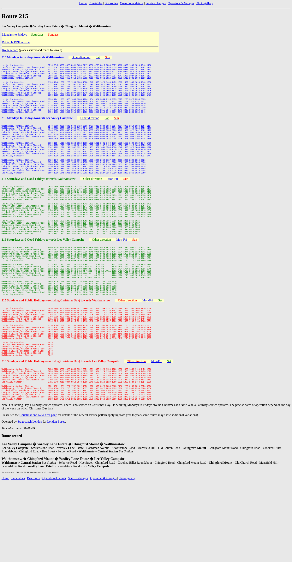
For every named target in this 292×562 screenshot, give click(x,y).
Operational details (131, 3)
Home (83, 3)
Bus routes (111, 3)
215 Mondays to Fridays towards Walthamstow (33, 57)
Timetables (96, 3)
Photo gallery (204, 3)
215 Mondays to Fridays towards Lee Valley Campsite (37, 132)
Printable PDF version (16, 42)
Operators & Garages (181, 3)
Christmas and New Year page (38, 494)
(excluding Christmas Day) (78, 356)
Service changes (156, 3)
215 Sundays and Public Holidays (24, 356)
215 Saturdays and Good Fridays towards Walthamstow (38, 206)
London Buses (56, 500)
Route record (10, 50)
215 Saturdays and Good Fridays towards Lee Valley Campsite (43, 281)
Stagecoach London (30, 500)
